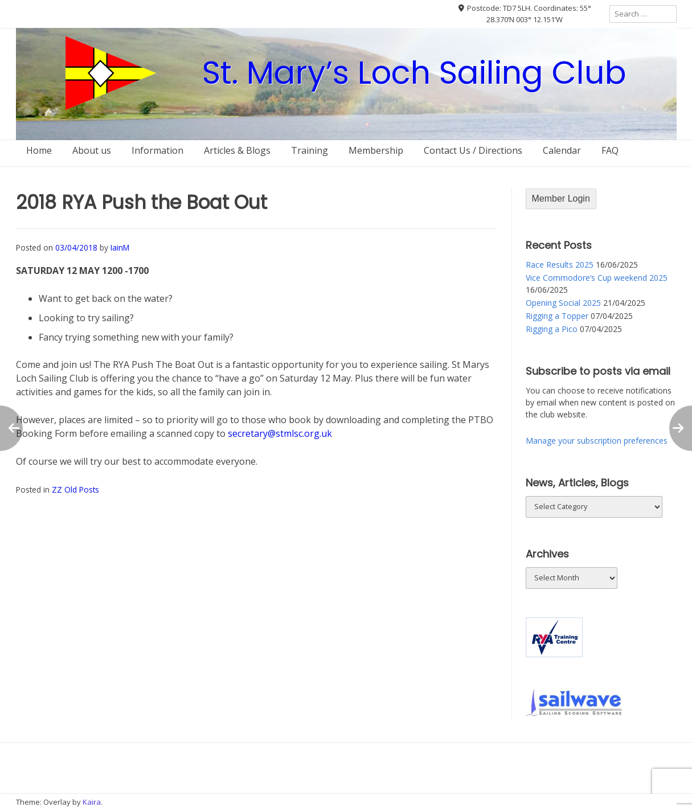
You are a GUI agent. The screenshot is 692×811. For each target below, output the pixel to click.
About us (91, 150)
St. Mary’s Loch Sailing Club (414, 72)
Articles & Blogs (237, 150)
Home (39, 150)
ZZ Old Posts (75, 489)
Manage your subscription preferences (597, 440)
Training (309, 150)
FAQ (610, 150)
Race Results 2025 (559, 264)
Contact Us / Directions (473, 150)
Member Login (561, 198)
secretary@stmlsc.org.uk (280, 433)
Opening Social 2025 (563, 302)
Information (157, 150)
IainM (119, 247)
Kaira (92, 802)
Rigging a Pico (552, 328)
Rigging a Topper (557, 315)
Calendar (562, 150)
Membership (376, 150)
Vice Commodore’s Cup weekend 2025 (597, 277)
